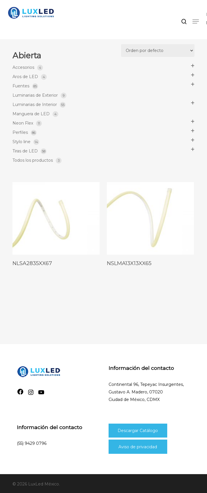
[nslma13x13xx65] (150, 218)
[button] (195, 21)
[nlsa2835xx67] (56, 218)
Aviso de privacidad (137, 446)
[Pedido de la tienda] (158, 50)
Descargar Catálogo (138, 430)
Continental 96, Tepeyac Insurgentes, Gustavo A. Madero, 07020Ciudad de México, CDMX (146, 392)
